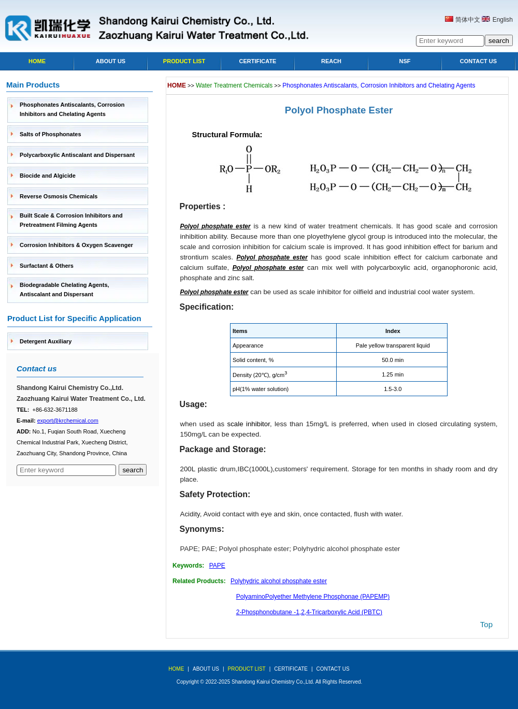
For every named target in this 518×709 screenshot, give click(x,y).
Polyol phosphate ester (254, 549)
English (503, 19)
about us (206, 669)
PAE (208, 549)
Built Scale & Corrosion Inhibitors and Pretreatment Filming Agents (71, 220)
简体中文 (467, 19)
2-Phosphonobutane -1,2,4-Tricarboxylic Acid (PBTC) (309, 612)
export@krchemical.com (67, 420)
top (486, 624)
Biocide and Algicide (48, 175)
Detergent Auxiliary (45, 341)
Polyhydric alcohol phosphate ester (346, 549)
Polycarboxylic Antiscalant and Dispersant (77, 155)
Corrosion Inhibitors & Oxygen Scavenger (76, 245)
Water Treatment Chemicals (234, 85)
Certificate (258, 61)
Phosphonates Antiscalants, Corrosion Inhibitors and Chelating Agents (72, 109)
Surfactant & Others (47, 266)
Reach (331, 61)
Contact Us (478, 61)
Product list (184, 61)
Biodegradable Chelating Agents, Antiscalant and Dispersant (64, 289)
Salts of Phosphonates (50, 134)
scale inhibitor (248, 424)
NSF (405, 61)
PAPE (189, 549)
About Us (110, 61)
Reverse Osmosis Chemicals (58, 196)
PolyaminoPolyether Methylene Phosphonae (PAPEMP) (313, 596)
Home (37, 61)
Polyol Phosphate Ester (339, 110)
